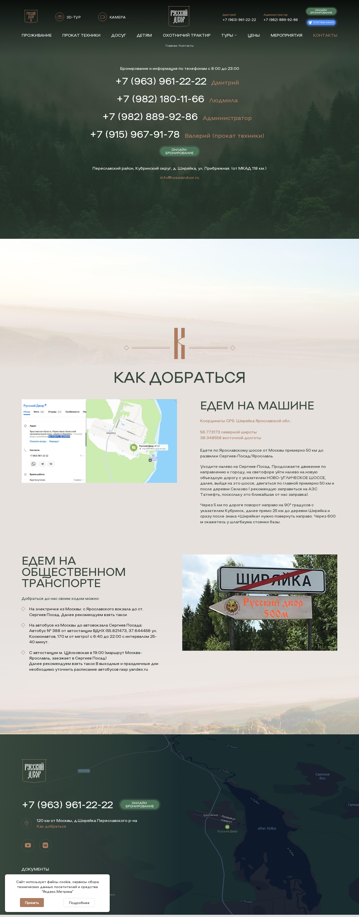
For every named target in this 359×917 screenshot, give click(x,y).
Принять (32, 903)
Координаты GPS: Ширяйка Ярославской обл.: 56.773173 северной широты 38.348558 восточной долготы (245, 431)
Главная (171, 45)
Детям (144, 35)
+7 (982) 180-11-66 (160, 99)
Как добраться (51, 828)
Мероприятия (286, 35)
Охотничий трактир (186, 35)
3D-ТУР (74, 17)
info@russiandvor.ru (179, 179)
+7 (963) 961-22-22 (239, 19)
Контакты (325, 35)
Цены (254, 35)
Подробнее (79, 903)
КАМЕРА (117, 17)
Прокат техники (81, 35)
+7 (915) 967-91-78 (134, 135)
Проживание (37, 35)
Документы (35, 871)
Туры (229, 35)
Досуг (118, 35)
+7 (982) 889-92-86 (281, 19)
